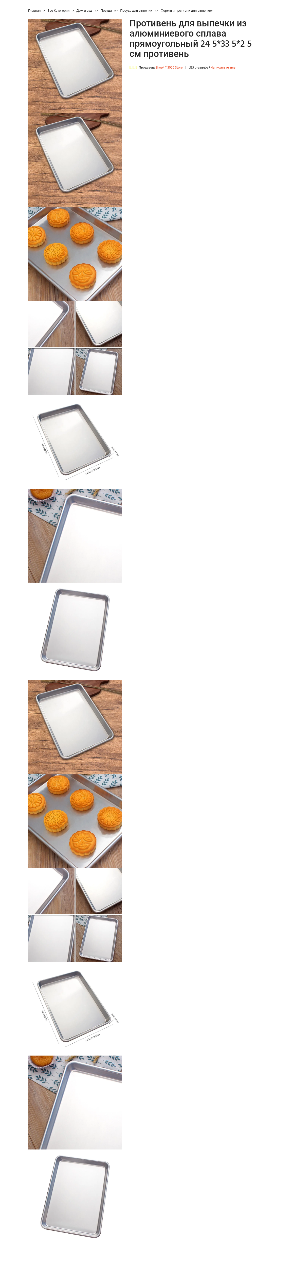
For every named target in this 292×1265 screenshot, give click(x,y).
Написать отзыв (222, 67)
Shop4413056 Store (169, 67)
